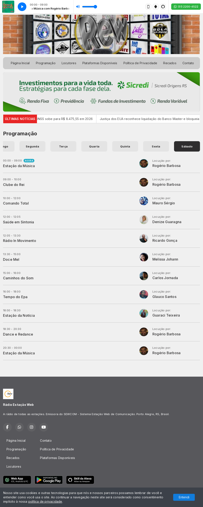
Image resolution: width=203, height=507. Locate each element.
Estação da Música (19, 166)
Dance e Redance (18, 334)
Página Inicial (20, 63)
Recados (169, 63)
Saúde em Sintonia (18, 222)
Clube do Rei (14, 184)
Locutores (69, 63)
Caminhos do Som (18, 278)
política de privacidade (45, 501)
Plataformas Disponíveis (99, 63)
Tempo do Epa (15, 297)
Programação (46, 63)
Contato (188, 63)
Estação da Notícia (19, 315)
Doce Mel (11, 259)
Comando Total (16, 203)
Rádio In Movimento (19, 240)
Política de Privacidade (140, 63)
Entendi (184, 497)
